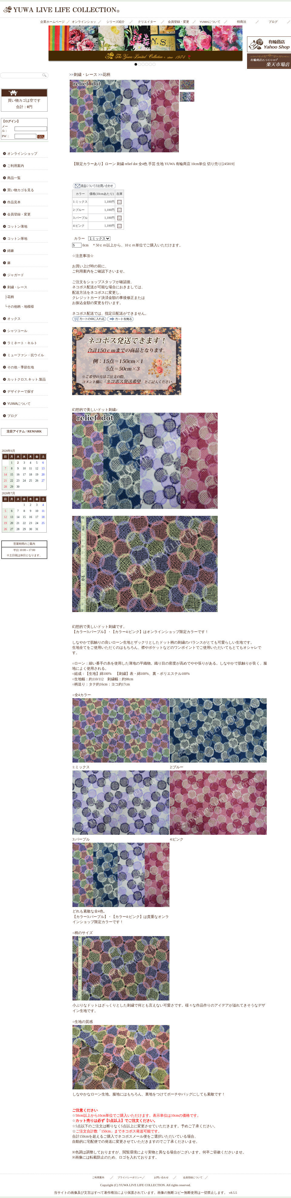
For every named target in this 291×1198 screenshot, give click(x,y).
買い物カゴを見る (24, 92)
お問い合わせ (161, 1177)
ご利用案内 (15, 166)
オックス (14, 318)
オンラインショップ (84, 22)
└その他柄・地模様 (19, 306)
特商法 (241, 21)
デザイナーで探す (20, 391)
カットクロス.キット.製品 (26, 379)
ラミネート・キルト (22, 343)
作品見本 (14, 202)
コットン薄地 (17, 226)
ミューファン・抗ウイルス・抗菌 (22, 356)
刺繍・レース (17, 287)
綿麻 (10, 250)
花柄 (106, 75)
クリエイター (147, 21)
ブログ (273, 21)
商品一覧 (14, 178)
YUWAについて (210, 21)
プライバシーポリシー (130, 1177)
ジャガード (15, 275)
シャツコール (17, 331)
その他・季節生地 (20, 367)
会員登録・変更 (178, 21)
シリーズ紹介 (115, 21)
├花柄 (9, 297)
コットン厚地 (17, 238)
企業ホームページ (52, 21)
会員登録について (192, 1177)
